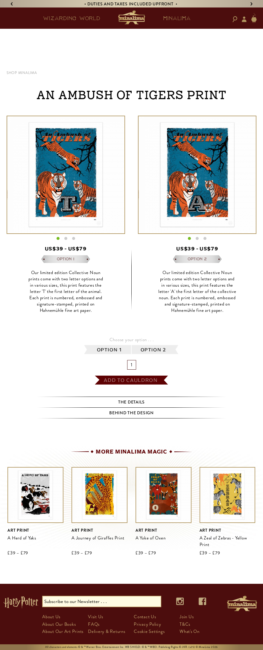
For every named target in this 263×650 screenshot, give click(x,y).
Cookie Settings (149, 631)
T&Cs (185, 624)
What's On (190, 631)
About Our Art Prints (62, 631)
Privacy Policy (147, 624)
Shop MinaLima (22, 72)
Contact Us (145, 616)
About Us (51, 616)
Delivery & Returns (106, 631)
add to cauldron (131, 380)
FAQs (94, 624)
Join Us (187, 616)
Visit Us (95, 616)
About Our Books (59, 624)
